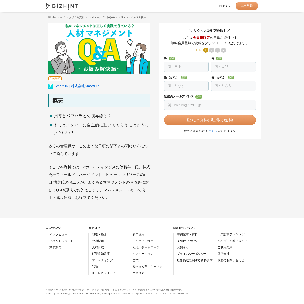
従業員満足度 (101, 253)
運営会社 (223, 253)
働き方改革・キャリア (147, 266)
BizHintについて (187, 241)
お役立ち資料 (74, 17)
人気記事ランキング (231, 234)
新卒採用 (138, 234)
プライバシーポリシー (192, 253)
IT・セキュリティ (103, 273)
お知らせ (183, 247)
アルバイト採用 (143, 241)
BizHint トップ (54, 17)
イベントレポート (61, 241)
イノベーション (143, 253)
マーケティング (102, 260)
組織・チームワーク (146, 247)
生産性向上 (140, 273)
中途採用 (98, 241)
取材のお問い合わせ (231, 260)
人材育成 (98, 247)
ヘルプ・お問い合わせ (232, 241)
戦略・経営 (99, 234)
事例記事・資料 (187, 234)
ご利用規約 (225, 247)
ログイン (225, 6)
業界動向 (55, 247)
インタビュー (58, 234)
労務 (95, 266)
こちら (210, 131)
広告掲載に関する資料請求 (195, 260)
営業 (136, 260)
